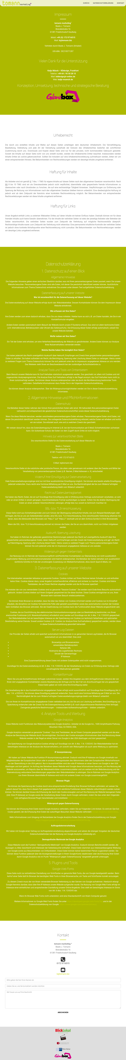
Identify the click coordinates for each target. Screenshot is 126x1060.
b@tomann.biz (63, 974)
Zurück (86, 3)
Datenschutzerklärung (103, 3)
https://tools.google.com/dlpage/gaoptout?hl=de (90, 798)
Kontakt (120, 3)
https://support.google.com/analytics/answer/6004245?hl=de (63, 820)
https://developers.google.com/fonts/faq (85, 901)
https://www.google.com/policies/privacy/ (78, 904)
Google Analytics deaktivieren (105, 812)
